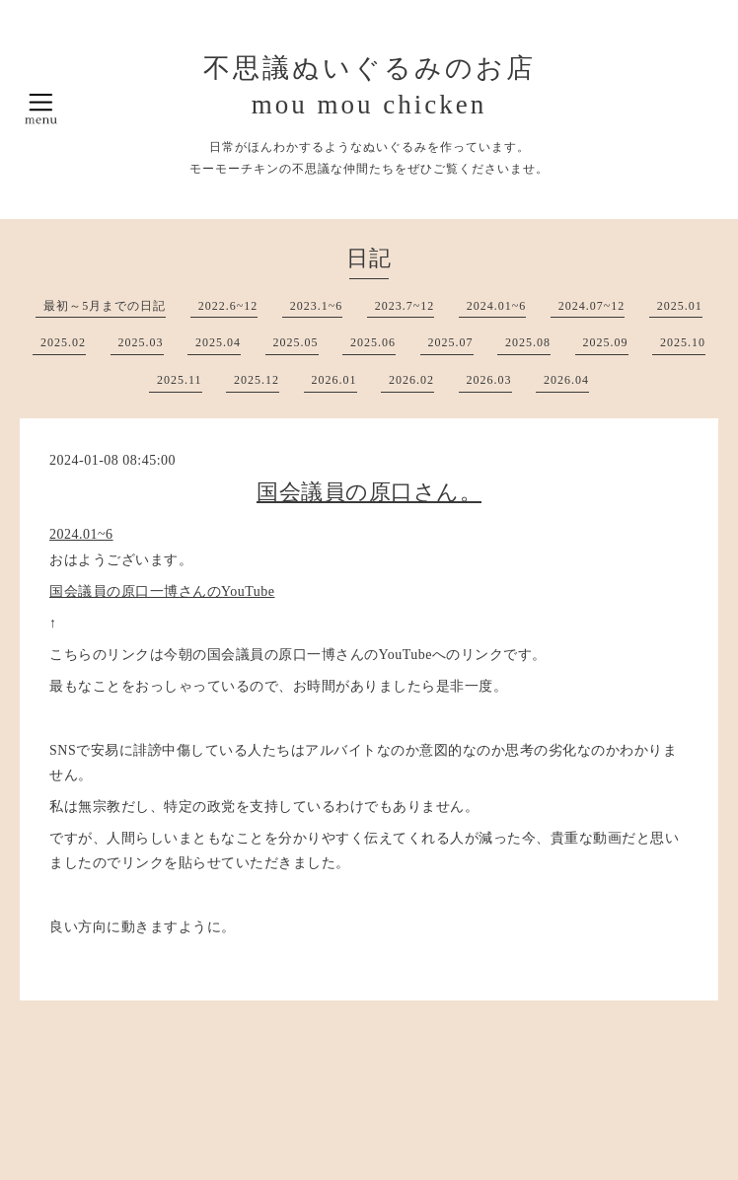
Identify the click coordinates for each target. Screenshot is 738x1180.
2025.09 (605, 342)
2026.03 (489, 380)
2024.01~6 (497, 306)
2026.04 (566, 380)
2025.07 (451, 342)
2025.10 (682, 342)
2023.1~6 (316, 306)
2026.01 (334, 380)
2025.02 (63, 342)
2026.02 (411, 380)
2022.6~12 (228, 306)
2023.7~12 (405, 306)
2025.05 (296, 342)
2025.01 (679, 306)
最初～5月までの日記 (104, 306)
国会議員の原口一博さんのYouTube (161, 591)
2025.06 (373, 342)
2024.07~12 (592, 306)
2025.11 (179, 380)
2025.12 (256, 380)
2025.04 (218, 342)
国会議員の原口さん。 (369, 491)
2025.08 (528, 342)
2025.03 (141, 342)
